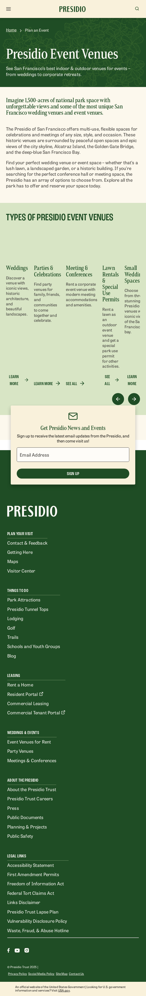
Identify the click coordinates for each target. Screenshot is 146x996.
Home (11, 29)
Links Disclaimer (23, 902)
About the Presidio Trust (31, 789)
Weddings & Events (23, 732)
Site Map (62, 974)
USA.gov (64, 990)
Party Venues (20, 751)
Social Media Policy (41, 974)
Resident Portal (25, 694)
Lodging (15, 618)
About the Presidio (22, 780)
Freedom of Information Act (35, 883)
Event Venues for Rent (29, 742)
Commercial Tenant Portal (36, 712)
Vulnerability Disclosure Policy (37, 921)
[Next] (134, 399)
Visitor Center (21, 571)
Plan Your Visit (20, 533)
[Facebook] (8, 951)
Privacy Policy (17, 974)
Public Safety (20, 836)
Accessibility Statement (30, 865)
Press (13, 808)
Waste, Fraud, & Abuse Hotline (38, 930)
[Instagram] (26, 951)
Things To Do (17, 590)
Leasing (13, 675)
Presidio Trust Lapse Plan (32, 911)
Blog (11, 656)
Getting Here (20, 552)
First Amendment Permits (33, 874)
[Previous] (118, 399)
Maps (12, 561)
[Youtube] (17, 951)
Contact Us (76, 974)
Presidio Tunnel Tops (27, 609)
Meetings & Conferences (32, 760)
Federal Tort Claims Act (30, 893)
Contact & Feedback (27, 543)
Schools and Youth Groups (33, 646)
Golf (11, 628)
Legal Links (16, 856)
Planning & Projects (27, 827)
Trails (12, 637)
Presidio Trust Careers (30, 798)
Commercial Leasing (28, 703)
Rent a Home (20, 684)
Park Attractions (24, 599)
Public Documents (25, 817)
